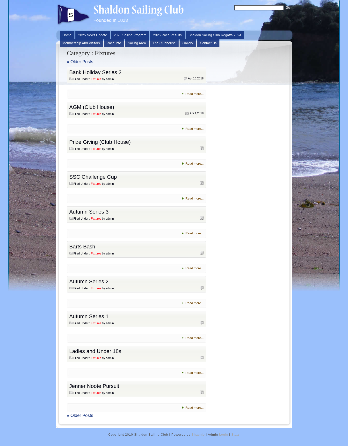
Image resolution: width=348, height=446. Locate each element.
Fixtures (96, 79)
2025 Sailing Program (130, 35)
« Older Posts (80, 61)
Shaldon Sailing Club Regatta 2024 (214, 35)
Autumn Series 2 (89, 281)
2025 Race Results (167, 35)
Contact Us (208, 43)
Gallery (187, 43)
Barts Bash (82, 247)
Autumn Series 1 (89, 316)
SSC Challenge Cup (93, 177)
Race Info (114, 43)
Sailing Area (137, 43)
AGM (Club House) (91, 107)
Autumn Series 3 (89, 212)
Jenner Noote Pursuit (94, 386)
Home (67, 35)
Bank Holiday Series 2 (95, 72)
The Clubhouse (164, 43)
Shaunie (198, 434)
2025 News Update (92, 35)
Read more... (194, 94)
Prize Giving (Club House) (100, 142)
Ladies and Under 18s (95, 351)
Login (223, 434)
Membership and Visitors (81, 43)
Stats (235, 434)
